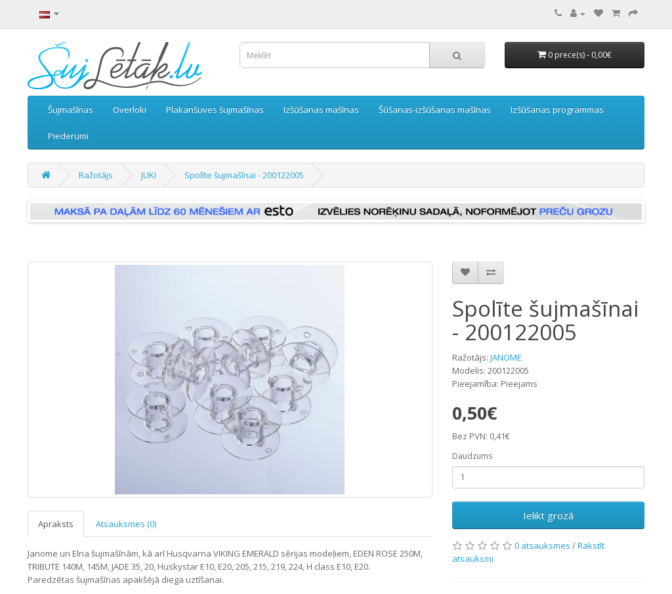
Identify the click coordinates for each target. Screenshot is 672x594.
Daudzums (472, 456)
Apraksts (56, 524)
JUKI (148, 175)
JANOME (506, 357)
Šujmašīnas (70, 109)
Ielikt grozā (548, 515)
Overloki (129, 109)
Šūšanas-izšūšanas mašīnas (435, 109)
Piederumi (68, 136)
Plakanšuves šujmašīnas (215, 109)
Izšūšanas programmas (557, 109)
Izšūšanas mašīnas (321, 109)
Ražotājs (96, 175)
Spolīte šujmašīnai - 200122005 (244, 175)
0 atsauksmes (542, 545)
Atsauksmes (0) (126, 524)
